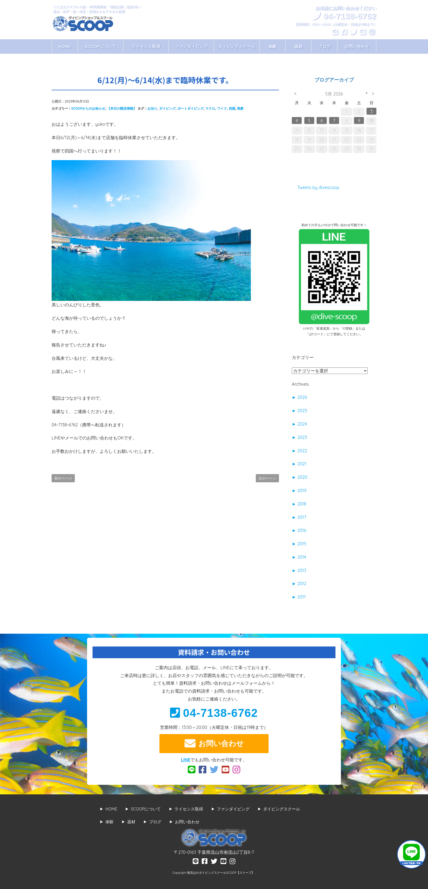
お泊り (152, 108)
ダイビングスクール (236, 46)
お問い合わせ (356, 46)
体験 (272, 46)
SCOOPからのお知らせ (88, 108)
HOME (65, 46)
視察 (240, 108)
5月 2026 (334, 94)
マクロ (210, 108)
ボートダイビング (190, 108)
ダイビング (167, 108)
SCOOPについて (100, 46)
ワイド (222, 108)
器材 (298, 46)
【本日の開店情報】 (121, 108)
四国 (232, 108)
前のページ (63, 478)
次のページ (267, 478)
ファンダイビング (191, 46)
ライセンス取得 (146, 46)
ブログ (324, 46)
